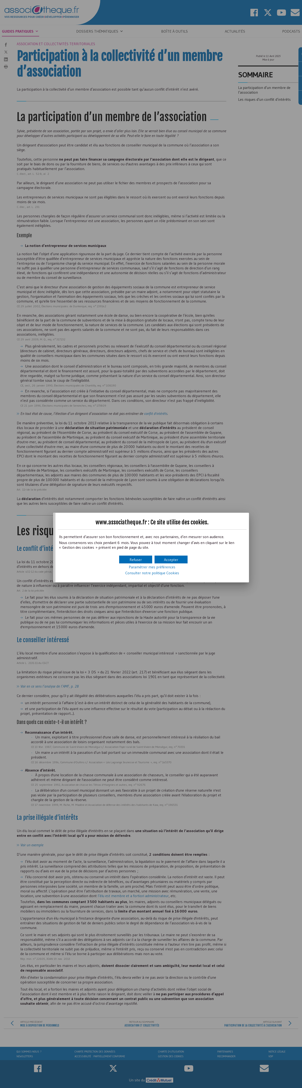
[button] (171, 559)
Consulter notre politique (152, 572)
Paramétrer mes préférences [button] (152, 567)
